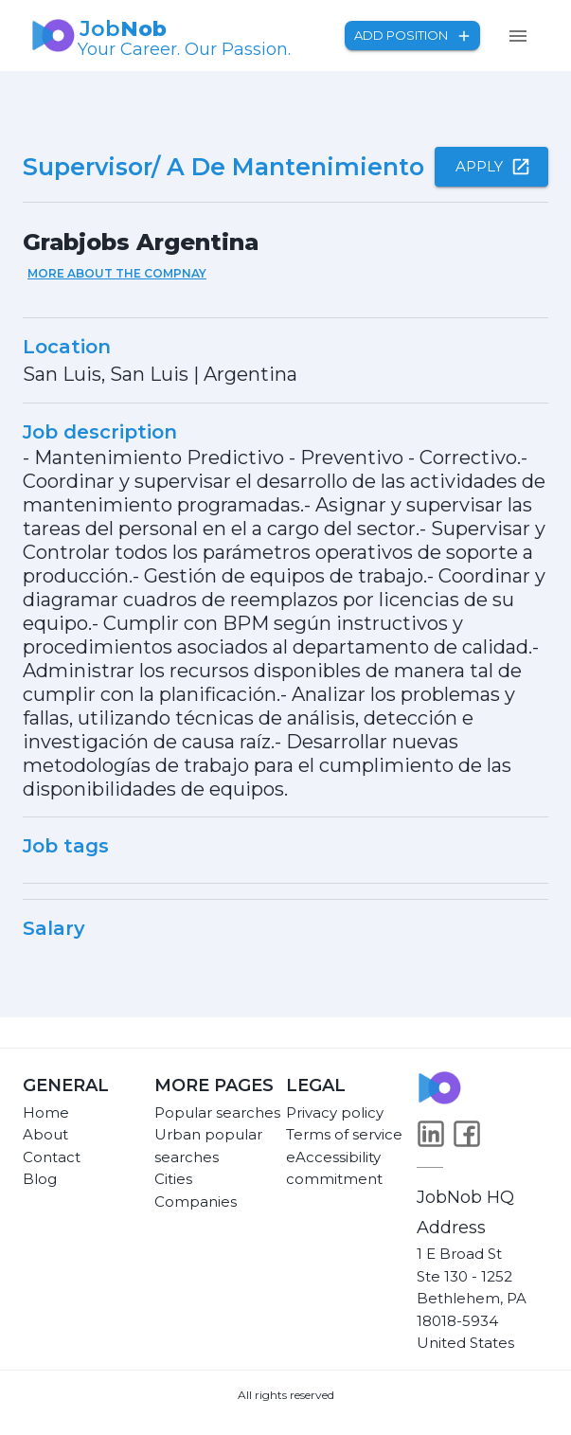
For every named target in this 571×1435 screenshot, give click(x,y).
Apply (491, 167)
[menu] (518, 36)
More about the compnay (117, 273)
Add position (412, 35)
